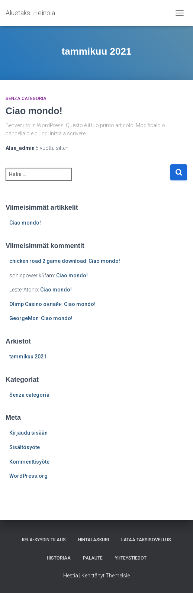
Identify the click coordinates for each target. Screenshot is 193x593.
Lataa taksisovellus (146, 539)
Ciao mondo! (34, 111)
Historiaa (59, 558)
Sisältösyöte (24, 447)
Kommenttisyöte (29, 462)
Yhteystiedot (131, 558)
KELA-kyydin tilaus (44, 539)
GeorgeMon (24, 318)
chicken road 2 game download (47, 261)
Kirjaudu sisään (28, 433)
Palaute (93, 558)
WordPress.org (28, 476)
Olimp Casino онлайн (35, 304)
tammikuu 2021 (27, 357)
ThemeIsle (118, 576)
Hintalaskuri (93, 539)
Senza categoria (26, 98)
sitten (52, 148)
